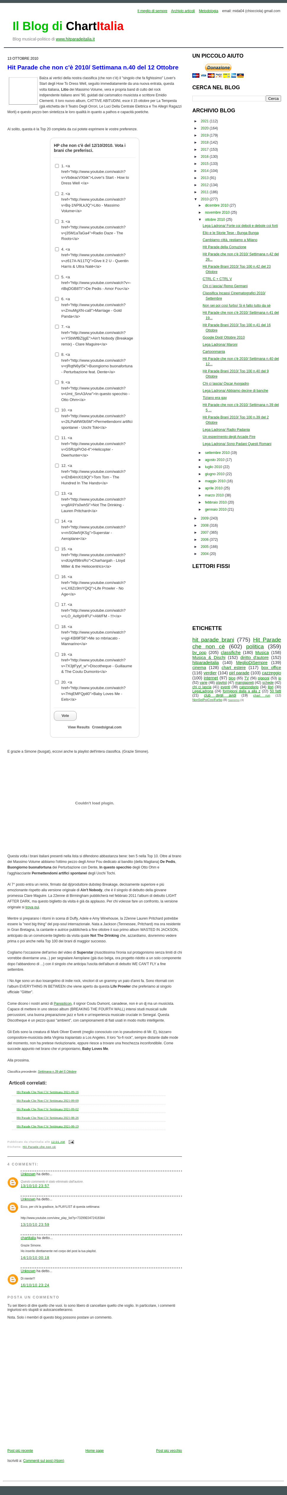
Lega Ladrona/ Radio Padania (226, 430)
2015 (205, 164)
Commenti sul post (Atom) (43, 1461)
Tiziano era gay (215, 398)
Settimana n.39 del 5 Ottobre (57, 1071)
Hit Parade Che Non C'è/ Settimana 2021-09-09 (48, 1100)
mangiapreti (244, 683)
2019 (205, 135)
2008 (205, 525)
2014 (205, 171)
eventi (225, 687)
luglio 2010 (214, 467)
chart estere (234, 667)
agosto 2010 (215, 460)
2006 (205, 540)
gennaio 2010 (216, 509)
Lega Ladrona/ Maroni (220, 344)
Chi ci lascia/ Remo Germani (225, 286)
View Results (79, 727)
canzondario (249, 687)
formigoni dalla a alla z (241, 691)
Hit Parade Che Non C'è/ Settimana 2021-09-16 (48, 1092)
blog (232, 678)
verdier (210, 673)
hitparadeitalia (205, 662)
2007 (205, 532)
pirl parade (239, 673)
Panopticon (63, 1003)
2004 (205, 554)
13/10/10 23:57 (35, 1186)
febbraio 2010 (216, 502)
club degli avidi (220, 695)
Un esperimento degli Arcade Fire (229, 437)
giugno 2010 (215, 474)
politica (255, 646)
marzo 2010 (215, 495)
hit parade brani (213, 640)
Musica (262, 652)
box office (271, 667)
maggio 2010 (216, 481)
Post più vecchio (169, 1451)
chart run (261, 695)
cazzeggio (271, 673)
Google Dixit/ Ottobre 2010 (224, 337)
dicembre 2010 (217, 205)
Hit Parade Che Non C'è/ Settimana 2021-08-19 (48, 1126)
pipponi (264, 678)
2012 (205, 185)
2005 (205, 547)
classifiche (231, 652)
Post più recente (20, 1451)
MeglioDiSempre (251, 662)
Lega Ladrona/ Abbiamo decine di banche (235, 391)
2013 (205, 178)
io (279, 678)
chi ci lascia (201, 687)
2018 (205, 142)
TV (246, 678)
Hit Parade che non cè (39, 1146)
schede (268, 683)
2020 (205, 128)
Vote (65, 716)
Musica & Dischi (208, 657)
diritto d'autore (254, 657)
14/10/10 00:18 (35, 1258)
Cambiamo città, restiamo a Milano (230, 240)
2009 (205, 518)
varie (203, 683)
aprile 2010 (214, 488)
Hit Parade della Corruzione (224, 247)
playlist (221, 683)
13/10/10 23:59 (35, 1225)
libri (270, 687)
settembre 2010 (218, 453)
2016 (205, 157)
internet (211, 678)
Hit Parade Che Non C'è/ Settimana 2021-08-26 (48, 1117)
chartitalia (28, 1238)
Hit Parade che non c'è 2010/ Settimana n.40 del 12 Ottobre (92, 67)
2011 (205, 192)
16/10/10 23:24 (35, 1285)
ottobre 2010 (215, 219)
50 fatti (275, 691)
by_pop (199, 652)
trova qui (32, 907)
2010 (205, 199)
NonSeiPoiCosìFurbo (207, 700)
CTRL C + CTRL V (217, 279)
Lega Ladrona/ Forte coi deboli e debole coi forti (240, 226)
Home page (95, 1451)
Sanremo (234, 700)
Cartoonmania (214, 352)
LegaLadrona (202, 691)
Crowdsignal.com (107, 727)
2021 (205, 121)
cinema (199, 667)
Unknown (28, 1174)
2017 (205, 149)
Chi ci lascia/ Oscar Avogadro (226, 384)
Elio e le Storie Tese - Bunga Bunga (231, 233)
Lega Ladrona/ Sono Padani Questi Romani (237, 444)
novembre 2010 (218, 212)
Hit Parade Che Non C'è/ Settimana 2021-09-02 (48, 1109)
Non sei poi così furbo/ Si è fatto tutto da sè (236, 305)
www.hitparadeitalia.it (75, 39)
